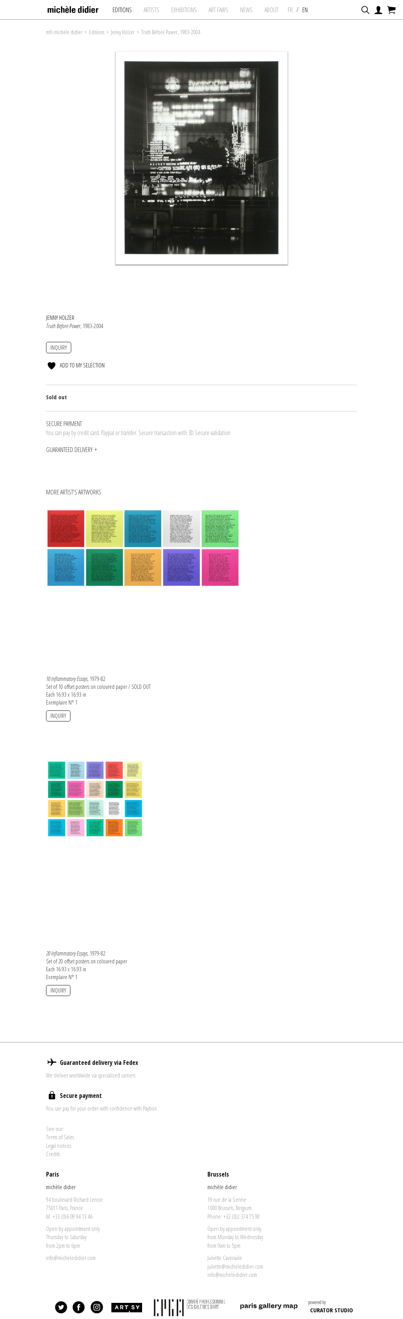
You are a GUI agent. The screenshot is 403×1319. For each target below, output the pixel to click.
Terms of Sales (60, 1147)
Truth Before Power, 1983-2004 (170, 32)
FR (291, 10)
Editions (123, 10)
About (272, 10)
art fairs (219, 10)
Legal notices (58, 1156)
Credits (53, 1164)
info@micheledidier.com (71, 1268)
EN (305, 10)
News (247, 10)
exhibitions (185, 10)
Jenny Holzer (123, 32)
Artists (152, 10)
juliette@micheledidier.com (235, 1276)
